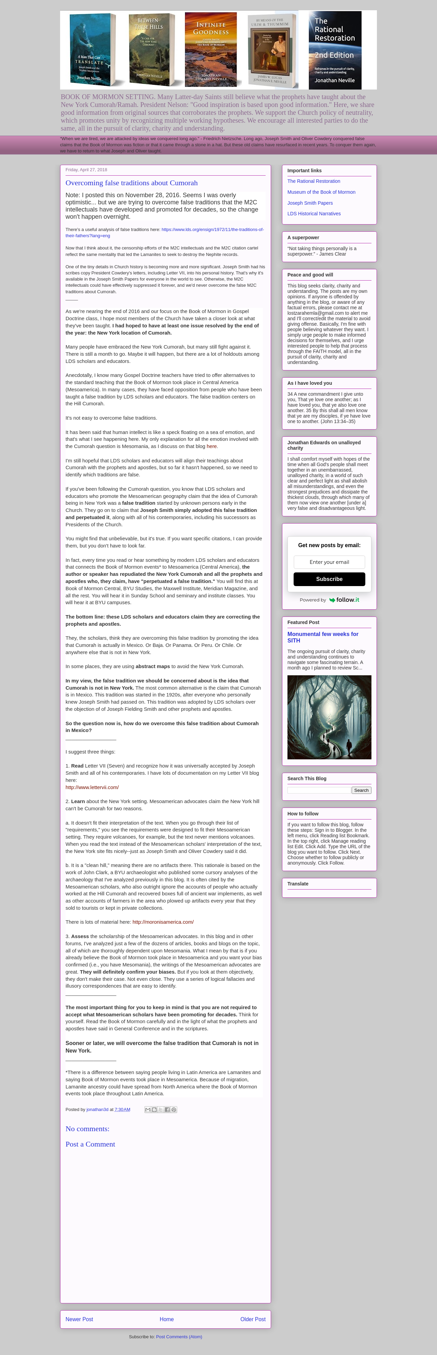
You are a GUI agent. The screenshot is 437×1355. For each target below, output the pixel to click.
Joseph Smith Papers (310, 203)
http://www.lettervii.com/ (92, 787)
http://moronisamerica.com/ (163, 922)
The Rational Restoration (313, 181)
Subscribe (329, 579)
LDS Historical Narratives (314, 213)
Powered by (329, 599)
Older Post (253, 1319)
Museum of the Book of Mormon (321, 192)
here (212, 446)
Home (167, 1319)
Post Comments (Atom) (179, 1336)
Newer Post (79, 1319)
